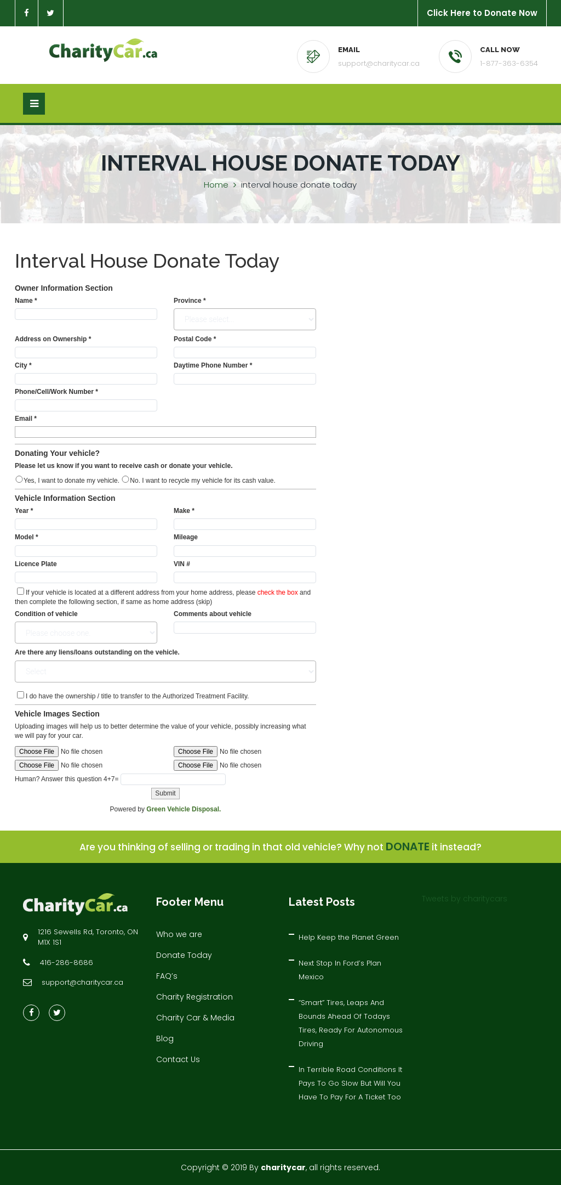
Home (216, 184)
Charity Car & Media (195, 1017)
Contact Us (178, 1059)
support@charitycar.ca (379, 63)
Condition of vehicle (46, 614)
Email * (26, 418)
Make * (184, 511)
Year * (24, 511)
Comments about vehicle (212, 614)
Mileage (186, 537)
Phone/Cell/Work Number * (56, 392)
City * (23, 365)
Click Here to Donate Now (482, 13)
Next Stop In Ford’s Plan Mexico (340, 970)
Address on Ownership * (53, 339)
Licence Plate (36, 564)
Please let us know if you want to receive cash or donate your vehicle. (123, 466)
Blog (165, 1038)
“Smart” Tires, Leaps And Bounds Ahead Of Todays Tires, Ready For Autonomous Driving (351, 1023)
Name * (26, 300)
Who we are (179, 934)
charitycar (283, 1167)
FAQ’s (167, 975)
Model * (26, 537)
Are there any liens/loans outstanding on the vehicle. (97, 652)
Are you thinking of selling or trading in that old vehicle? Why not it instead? (280, 847)
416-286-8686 (66, 962)
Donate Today (184, 955)
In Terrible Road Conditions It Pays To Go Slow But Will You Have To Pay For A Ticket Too (350, 1083)
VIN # (182, 564)
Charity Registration (194, 996)
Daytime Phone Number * (213, 365)
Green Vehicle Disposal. (183, 809)
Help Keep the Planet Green (349, 937)
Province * (190, 300)
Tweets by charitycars (464, 898)
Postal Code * (195, 339)
